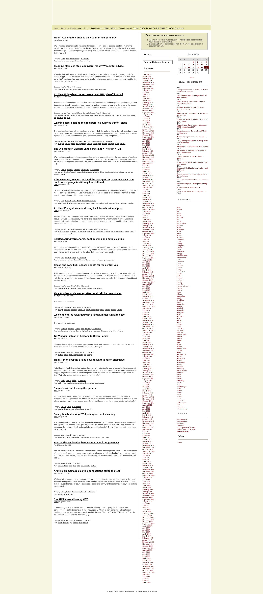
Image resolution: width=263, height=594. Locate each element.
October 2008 (147, 498)
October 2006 (147, 546)
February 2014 (147, 369)
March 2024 (146, 125)
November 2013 (148, 375)
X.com (87, 28)
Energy (179, 254)
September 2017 (148, 282)
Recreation (181, 358)
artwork (60, 115)
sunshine (60, 118)
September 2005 (148, 572)
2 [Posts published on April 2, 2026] (197, 62)
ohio (100, 172)
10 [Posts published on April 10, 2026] (202, 65)
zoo (123, 331)
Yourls (128, 28)
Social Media (182, 370)
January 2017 (147, 298)
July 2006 (146, 552)
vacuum (99, 288)
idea (70, 466)
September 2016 (148, 306)
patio (95, 331)
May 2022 (146, 169)
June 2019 (146, 240)
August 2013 (147, 381)
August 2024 (147, 115)
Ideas (68, 286)
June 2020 (146, 215)
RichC (93, 28)
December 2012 (148, 397)
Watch (179, 405)
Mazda (179, 306)
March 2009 (146, 488)
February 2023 (147, 151)
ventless (116, 203)
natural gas (94, 203)
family (97, 310)
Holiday (180, 280)
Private (179, 346)
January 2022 (147, 177)
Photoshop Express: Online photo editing (192, 184)
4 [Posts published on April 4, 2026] (206, 62)
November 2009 (148, 471)
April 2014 (146, 365)
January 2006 (147, 564)
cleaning (61, 61)
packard (89, 144)
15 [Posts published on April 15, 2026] (193, 67)
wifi (65, 118)
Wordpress (153, 591)
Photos (79, 113)
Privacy (179, 344)
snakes (104, 144)
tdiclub (85, 522)
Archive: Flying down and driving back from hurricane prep (88, 208)
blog (100, 28)
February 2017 (147, 296)
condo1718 (68, 89)
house (76, 260)
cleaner (60, 288)
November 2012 (148, 399)
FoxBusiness (145, 28)
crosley (95, 231)
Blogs (68, 352)
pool (99, 144)
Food (179, 264)
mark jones (120, 231)
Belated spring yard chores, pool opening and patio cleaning (89, 239)
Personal (74, 113)
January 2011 (147, 443)
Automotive (70, 141)
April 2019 (146, 244)
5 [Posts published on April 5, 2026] (180, 65)
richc (114, 331)
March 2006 (146, 560)
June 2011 (146, 433)
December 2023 (148, 131)
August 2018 (147, 260)
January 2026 (147, 80)
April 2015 (146, 340)
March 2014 (146, 367)
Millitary (180, 316)
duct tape (73, 288)
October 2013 (147, 377)
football (101, 115)
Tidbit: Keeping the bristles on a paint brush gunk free (85, 37)
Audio (179, 221)
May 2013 (146, 387)
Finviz (155, 28)
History (179, 276)
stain (74, 466)
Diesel (71, 520)
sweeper (89, 288)
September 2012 (148, 403)
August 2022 (147, 163)
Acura (179, 207)
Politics (179, 340)
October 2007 (147, 522)
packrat (101, 203)
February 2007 (147, 538)
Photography (181, 334)
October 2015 (147, 328)
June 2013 (146, 385)
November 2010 (148, 447)
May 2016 (146, 314)
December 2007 (148, 518)
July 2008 (146, 504)
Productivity (181, 348)
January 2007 (147, 540)
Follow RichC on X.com (186, 430)
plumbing (101, 331)
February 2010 (147, 465)
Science (179, 366)
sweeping (111, 144)
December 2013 (148, 373)
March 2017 (146, 294)
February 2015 (147, 344)
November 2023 (148, 133)
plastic (79, 288)
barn (64, 203)
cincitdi (60, 522)
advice (66, 355)
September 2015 (148, 330)
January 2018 (147, 274)
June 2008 (146, 506)
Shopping (180, 368)
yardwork (112, 260)
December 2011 (148, 421)
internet (118, 115)
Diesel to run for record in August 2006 (191, 191)
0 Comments (85, 58)
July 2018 (146, 262)
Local (179, 302)
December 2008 (148, 494)
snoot (84, 288)
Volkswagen (78, 520)
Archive (63, 113)
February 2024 (147, 127)
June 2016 (146, 312)
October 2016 (147, 304)
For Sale (180, 266)
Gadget (179, 270)
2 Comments (96, 328)
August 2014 (147, 357)
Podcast (179, 338)
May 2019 (146, 242)
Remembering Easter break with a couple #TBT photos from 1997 (192, 126)
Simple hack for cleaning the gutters (75, 388)
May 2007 (146, 532)
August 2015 (147, 332)
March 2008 (146, 512)
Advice (63, 352)
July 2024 (146, 117)
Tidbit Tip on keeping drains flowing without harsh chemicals (89, 359)
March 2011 (146, 439)
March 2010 (146, 463)
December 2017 (148, 276)
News (179, 326)
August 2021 (147, 187)
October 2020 (147, 207)
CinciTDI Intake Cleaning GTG (71, 499)
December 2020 (148, 203)
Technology (92, 113)
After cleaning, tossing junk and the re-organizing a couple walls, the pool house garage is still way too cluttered (94, 181)
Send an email (182, 420)
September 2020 (148, 209)
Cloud (179, 241)
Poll (178, 342)
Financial (180, 262)
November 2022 (148, 157)
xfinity (69, 118)
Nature (81, 141)
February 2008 (147, 514)
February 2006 (147, 562)
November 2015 (148, 326)
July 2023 (146, 141)
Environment (76, 492)
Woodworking (74, 58)
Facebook (180, 424)
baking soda (62, 383)
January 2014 (147, 371)
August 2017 (147, 284)
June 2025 (146, 95)
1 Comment (81, 435)
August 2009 (147, 477)
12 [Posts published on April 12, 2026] (180, 67)
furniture (86, 437)
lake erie (96, 172)
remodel (113, 310)
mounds (92, 260)
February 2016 (147, 320)
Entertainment (182, 256)
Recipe (179, 356)
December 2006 (148, 542)
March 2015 (146, 342)
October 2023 (147, 135)
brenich (60, 172)
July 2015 (146, 334)
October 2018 (147, 256)
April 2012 (146, 413)
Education (180, 252)
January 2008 (147, 516)
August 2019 (147, 236)
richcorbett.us (182, 422)
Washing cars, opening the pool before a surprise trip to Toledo (90, 122)
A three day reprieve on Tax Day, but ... (191, 137)
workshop (87, 61)
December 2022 (148, 155)
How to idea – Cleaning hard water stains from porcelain (86, 442)
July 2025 (146, 93)
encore (108, 231)
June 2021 (146, 191)
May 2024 (146, 121)
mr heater (87, 203)
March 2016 (146, 318)
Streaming (180, 381)
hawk (78, 144)
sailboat (121, 172)
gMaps (121, 28)
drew (77, 331)
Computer (180, 246)
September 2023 (148, 137)
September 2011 (148, 427)
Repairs (179, 360)
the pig (130, 172)
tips (81, 61)
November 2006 (148, 544)
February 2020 (147, 224)
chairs (68, 437)
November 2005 (148, 568)
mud (97, 260)
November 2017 (148, 278)
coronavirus (82, 231)
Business (180, 237)
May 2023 (146, 145)
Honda (179, 282)
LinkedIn (180, 426)
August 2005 (147, 574)
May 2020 (146, 217)
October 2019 (147, 232)
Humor (179, 288)
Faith (179, 260)
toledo (117, 144)
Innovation (181, 296)
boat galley (72, 355)
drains (75, 383)
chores (60, 260)
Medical (180, 308)
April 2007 (146, 534)
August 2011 (147, 429)
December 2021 (148, 179)
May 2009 (146, 483)
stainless (91, 89)
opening (83, 144)
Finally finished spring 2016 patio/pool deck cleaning (84, 414)
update (119, 310)
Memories (70, 170)
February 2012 (147, 417)
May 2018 (146, 266)
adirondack (61, 437)
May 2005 (146, 580)
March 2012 (146, 415)
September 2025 (148, 88)
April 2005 (146, 582)
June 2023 (146, 143)
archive (60, 494)
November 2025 (148, 84)
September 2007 (148, 524)
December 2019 (148, 228)
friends (113, 231)
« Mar (192, 77)
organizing (106, 172)
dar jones (101, 231)
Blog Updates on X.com (186, 428)
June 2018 (146, 264)
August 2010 (147, 453)
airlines (60, 231)
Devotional (179, 28)
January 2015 (147, 346)
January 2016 (147, 322)
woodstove (123, 203)
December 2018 (148, 252)
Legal (179, 298)
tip (90, 409)
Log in (179, 442)
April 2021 (146, 195)
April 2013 (146, 389)
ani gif (60, 203)
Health (179, 274)
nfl (123, 115)
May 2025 (146, 97)
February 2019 (147, 248)
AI (178, 211)
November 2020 (148, 205)
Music (179, 322)
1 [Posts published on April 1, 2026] (193, 62)
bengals (66, 115)
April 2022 (146, 171)
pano (99, 437)
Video (83, 328)
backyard (61, 144)
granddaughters (110, 115)
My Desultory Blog (178, 11)
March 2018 (146, 270)
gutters (73, 409)
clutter (75, 203)
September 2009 (148, 475)
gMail (106, 28)
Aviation (180, 225)
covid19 (89, 231)
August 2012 (147, 405)
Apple (179, 215)
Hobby (179, 278)
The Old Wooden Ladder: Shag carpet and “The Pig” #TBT (87, 148)
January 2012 (147, 419)
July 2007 (146, 528)
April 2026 (146, 74)
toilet (78, 466)
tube (94, 288)
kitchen (75, 89)
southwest (66, 234)
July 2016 (146, 310)
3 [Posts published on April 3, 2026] (201, 62)
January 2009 (147, 492)
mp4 (91, 331)
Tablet (179, 383)
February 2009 (147, 490)
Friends (69, 229)
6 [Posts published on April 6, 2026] (184, 65)
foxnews (67, 409)
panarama (93, 437)
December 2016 (148, 300)
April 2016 (146, 316)
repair (61, 234)
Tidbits (63, 58)
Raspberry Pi (181, 354)
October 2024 (147, 111)
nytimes (81, 89)
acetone (60, 355)
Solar (179, 374)
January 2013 (147, 395)
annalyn (60, 310)
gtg (71, 522)
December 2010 (148, 445)
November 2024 (148, 109)
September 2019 (148, 234)
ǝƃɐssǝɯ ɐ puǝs (75, 28)
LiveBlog (180, 300)
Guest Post (181, 272)
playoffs (127, 115)
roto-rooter (94, 383)
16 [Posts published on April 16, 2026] (198, 67)
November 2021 (148, 181)
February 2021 (147, 199)
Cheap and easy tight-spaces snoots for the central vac (86, 265)
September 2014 (148, 355)
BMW (179, 233)
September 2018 (148, 258)
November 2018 (148, 254)
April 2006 (146, 558)
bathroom (67, 310)
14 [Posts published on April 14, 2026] (189, 67)
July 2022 (146, 165)
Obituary (180, 328)
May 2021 (146, 193)
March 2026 (146, 76)
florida (96, 115)
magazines (68, 61)
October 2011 (147, 425)
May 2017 (146, 290)
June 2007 (146, 530)
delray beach (89, 115)
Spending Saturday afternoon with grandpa (192, 146)
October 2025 (147, 86)
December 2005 (148, 566)
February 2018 (147, 272)
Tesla (179, 389)
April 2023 (146, 147)
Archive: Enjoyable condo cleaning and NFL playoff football (88, 94)
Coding (179, 244)
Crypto (179, 248)
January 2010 (147, 467)
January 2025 (147, 105)
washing (122, 144)
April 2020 (146, 219)
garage (79, 172)
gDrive (113, 28)
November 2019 (148, 230)
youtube (93, 466)
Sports (85, 113)
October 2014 (147, 352)
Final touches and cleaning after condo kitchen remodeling (88, 293)
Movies (179, 320)
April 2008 (146, 510)
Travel (98, 113)
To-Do (179, 393)
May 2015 (146, 338)
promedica (108, 331)
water (88, 466)
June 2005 (146, 578)
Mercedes (180, 312)
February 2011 (147, 441)
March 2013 (146, 391)
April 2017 (146, 292)
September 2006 (148, 548)
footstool (73, 172)
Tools (67, 58)
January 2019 (147, 250)
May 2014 (146, 363)
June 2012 (146, 409)
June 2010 (146, 457)
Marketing (181, 304)
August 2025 (147, 91)
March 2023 (146, 149)
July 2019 (146, 238)
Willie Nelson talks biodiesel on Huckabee (192, 180)
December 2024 (148, 107)
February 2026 (147, 78)
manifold (75, 522)
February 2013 (147, 393)
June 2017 (146, 288)
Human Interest (182, 286)
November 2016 (148, 302)
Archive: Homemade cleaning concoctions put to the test (87, 471)
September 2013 (148, 379)
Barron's (169, 28)
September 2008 (148, 500)
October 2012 (147, 401)
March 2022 (146, 173)
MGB (179, 314)
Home (56, 28)
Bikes (179, 227)
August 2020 (147, 211)
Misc (68, 113)
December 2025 (148, 82)
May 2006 (146, 556)
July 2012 (146, 407)
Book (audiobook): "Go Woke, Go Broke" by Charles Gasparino (192, 91)
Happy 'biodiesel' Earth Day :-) (188, 187)
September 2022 (148, 161)
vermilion (57, 174)
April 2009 (146, 486)
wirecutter (102, 89)
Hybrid (179, 290)
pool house (108, 203)
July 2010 (146, 455)
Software (180, 372)
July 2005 (146, 576)
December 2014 (148, 348)
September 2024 (148, 113)
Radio (179, 352)
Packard (87, 141)
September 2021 (148, 185)
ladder (90, 172)
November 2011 (148, 423)
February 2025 (147, 103)
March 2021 (146, 197)
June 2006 (146, 554)
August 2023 (147, 139)
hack (77, 409)
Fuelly (135, 28)
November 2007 (148, 520)
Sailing (91, 229)
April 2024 (146, 123)
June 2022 (146, 167)
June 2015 (146, 336)
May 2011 (146, 435)
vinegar (89, 355)
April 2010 (146, 461)
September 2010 (148, 451)
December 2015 (148, 324)
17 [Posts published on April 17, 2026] (202, 67)
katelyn (87, 331)
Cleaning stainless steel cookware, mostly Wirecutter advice (89, 66)
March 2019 (146, 246)
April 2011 (146, 437)
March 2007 (146, 536)
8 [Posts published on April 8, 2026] (193, 65)
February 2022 (147, 175)
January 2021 (147, 201)
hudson (84, 172)
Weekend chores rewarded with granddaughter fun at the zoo (89, 314)
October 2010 (147, 449)
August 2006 (147, 550)
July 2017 (146, 286)
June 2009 (146, 481)
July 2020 (146, 213)
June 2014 (146, 361)
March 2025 (146, 101)
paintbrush (76, 61)
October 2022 (147, 159)
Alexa (179, 213)
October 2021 (147, 183)
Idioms (179, 294)
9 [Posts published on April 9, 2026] (197, 65)
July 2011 (146, 431)
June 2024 (146, 119)
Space (179, 377)
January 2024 (147, 129)
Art (178, 219)
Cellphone (180, 239)
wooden (63, 174)
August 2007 (147, 526)
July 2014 (146, 359)
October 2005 (147, 570)
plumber (81, 383)
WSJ (162, 28)
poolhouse (114, 172)
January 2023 (147, 153)
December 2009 (148, 469)
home (72, 260)
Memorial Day (84, 260)
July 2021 (146, 189)
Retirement (181, 362)
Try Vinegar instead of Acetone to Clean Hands (81, 336)
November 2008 (148, 496)
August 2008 (147, 502)
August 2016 (147, 308)
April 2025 (146, 99)
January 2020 (147, 226)
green (72, 494)
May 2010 (146, 459)
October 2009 (147, 473)
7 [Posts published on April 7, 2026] (189, 65)
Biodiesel (180, 229)
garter (73, 144)
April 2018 (146, 268)
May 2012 (146, 411)
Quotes (179, 350)
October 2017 (147, 280)
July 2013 (146, 383)
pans (86, 89)
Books (179, 235)
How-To (63, 87)
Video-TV (180, 401)
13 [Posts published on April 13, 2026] (185, 67)
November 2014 (148, 350)
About (63, 28)
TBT (87, 170)
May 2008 (146, 508)
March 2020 (146, 222)
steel (96, 89)
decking (80, 437)
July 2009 (146, 479)
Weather (88, 328)
